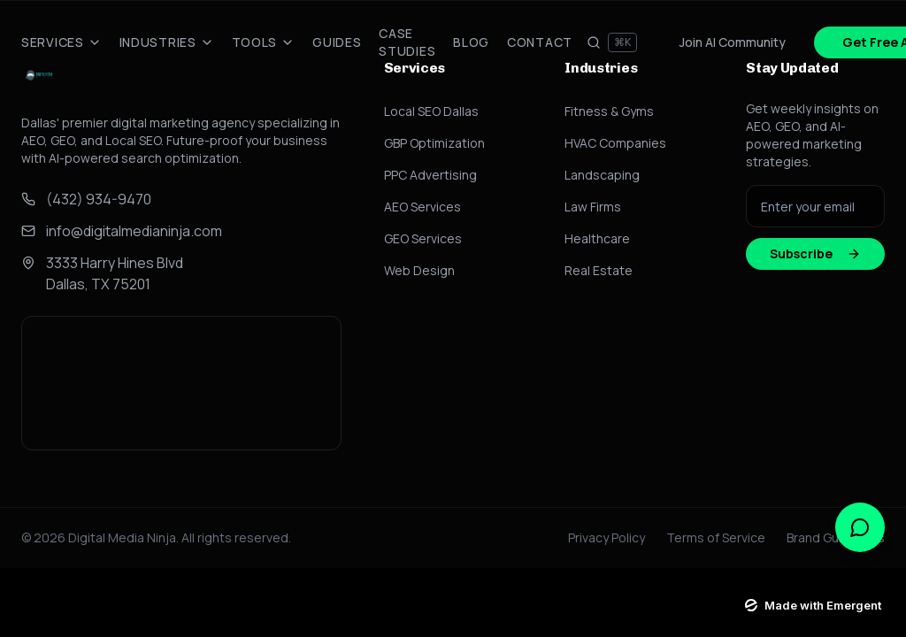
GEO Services (423, 238)
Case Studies (407, 42)
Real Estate (598, 270)
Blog (471, 42)
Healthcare (597, 238)
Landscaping (602, 174)
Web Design (419, 270)
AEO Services (422, 206)
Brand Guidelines (836, 537)
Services (61, 42)
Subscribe (815, 253)
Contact (539, 42)
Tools (264, 42)
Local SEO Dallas (431, 111)
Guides (336, 42)
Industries (166, 42)
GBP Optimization (434, 142)
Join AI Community (733, 42)
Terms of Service (715, 537)
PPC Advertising (430, 174)
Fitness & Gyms (609, 111)
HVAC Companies (615, 142)
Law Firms (592, 206)
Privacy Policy (606, 537)
